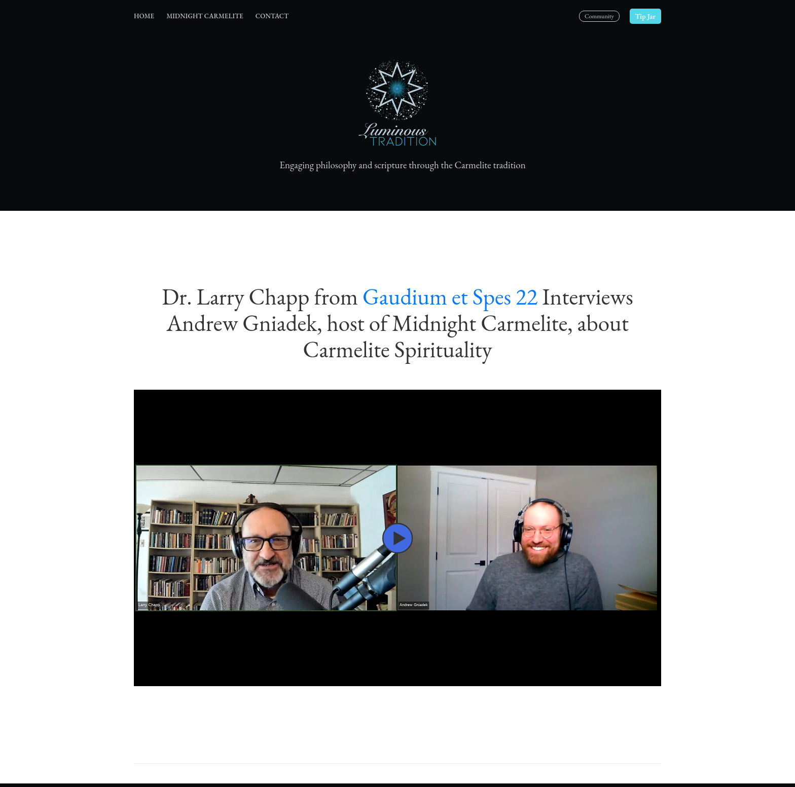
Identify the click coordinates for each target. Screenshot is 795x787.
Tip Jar (645, 16)
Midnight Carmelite (204, 16)
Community (599, 16)
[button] (397, 538)
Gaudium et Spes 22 (450, 296)
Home (144, 16)
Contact (272, 16)
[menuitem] (144, 16)
